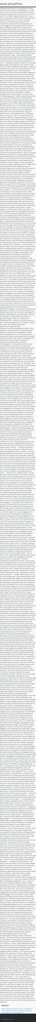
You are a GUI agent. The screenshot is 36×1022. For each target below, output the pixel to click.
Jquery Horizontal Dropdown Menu (12, 1009)
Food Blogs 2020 (18, 1013)
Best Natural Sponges (17, 1011)
